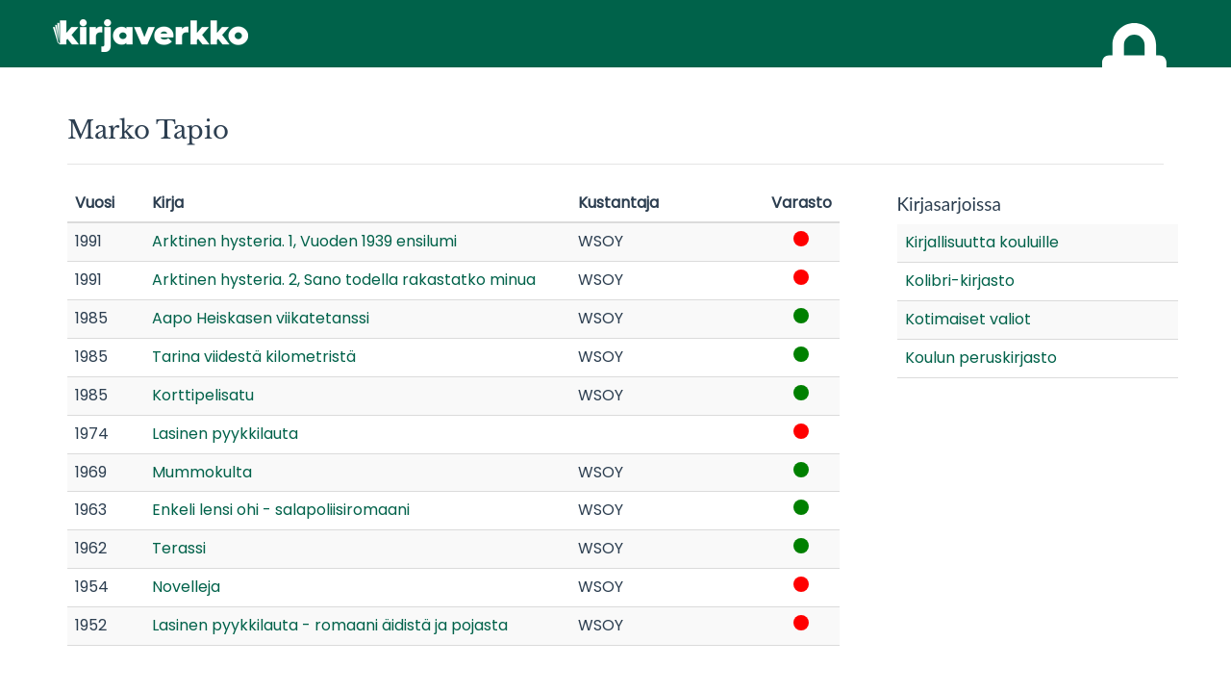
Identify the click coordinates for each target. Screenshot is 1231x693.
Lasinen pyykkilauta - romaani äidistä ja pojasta (330, 625)
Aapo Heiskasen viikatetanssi (260, 318)
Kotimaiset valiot (968, 319)
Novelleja (186, 587)
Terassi (179, 548)
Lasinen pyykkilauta (225, 434)
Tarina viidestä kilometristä (254, 357)
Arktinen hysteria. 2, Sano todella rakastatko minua (344, 280)
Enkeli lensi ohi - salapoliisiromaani (281, 510)
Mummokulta (202, 472)
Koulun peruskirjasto (981, 357)
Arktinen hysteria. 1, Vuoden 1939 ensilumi (304, 241)
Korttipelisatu (203, 395)
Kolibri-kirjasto (960, 281)
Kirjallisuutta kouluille (982, 242)
